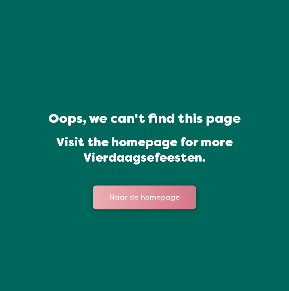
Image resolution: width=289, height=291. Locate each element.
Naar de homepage (144, 197)
